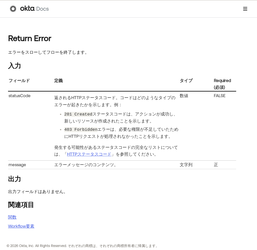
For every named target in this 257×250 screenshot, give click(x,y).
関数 (12, 217)
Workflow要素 (21, 226)
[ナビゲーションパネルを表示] (245, 9)
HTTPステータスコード (89, 154)
